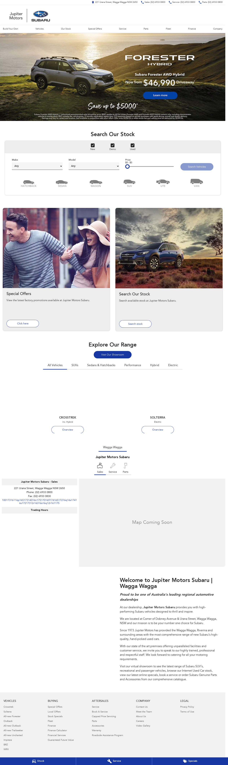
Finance (192, 29)
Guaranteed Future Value (61, 740)
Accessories (98, 726)
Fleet (168, 29)
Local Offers (54, 712)
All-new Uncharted (13, 735)
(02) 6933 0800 (43, 492)
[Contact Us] (115, 2)
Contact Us (142, 707)
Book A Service (100, 712)
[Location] (100, 469)
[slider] (127, 166)
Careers (140, 721)
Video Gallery (143, 726)
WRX (6, 749)
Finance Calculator (57, 731)
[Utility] (163, 183)
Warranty (96, 731)
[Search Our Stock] (169, 269)
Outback (8, 721)
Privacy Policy (187, 707)
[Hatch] (28, 183)
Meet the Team (144, 712)
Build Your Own (10, 29)
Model (94, 164)
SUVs (75, 365)
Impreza (8, 740)
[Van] (196, 183)
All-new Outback (12, 726)
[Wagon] (96, 183)
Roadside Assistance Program (107, 735)
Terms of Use (187, 712)
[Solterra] (158, 404)
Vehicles (40, 29)
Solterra (8, 712)
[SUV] (129, 183)
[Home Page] (30, 15)
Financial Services (57, 735)
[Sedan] (62, 183)
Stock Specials (55, 717)
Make (37, 164)
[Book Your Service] (114, 761)
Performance (132, 365)
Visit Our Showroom (112, 355)
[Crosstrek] (68, 404)
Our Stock (66, 29)
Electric (173, 365)
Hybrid (154, 365)
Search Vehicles (197, 167)
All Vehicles (55, 365)
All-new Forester (12, 717)
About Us (141, 717)
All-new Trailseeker (13, 731)
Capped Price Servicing (104, 717)
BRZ (6, 745)
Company (217, 29)
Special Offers (95, 29)
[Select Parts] (125, 469)
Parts (146, 29)
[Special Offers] (190, 761)
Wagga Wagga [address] (112, 447)
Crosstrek (8, 707)
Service (122, 29)
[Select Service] (113, 469)
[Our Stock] (38, 761)
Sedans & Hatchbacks (101, 365)
